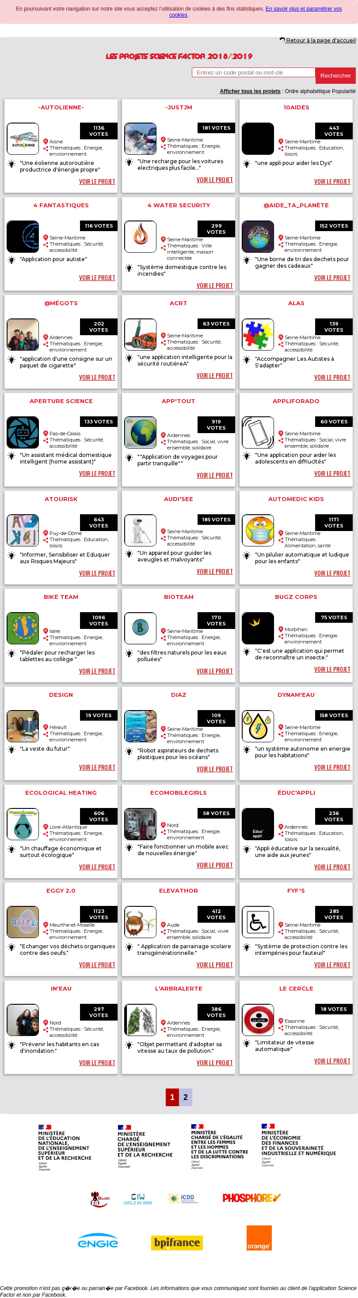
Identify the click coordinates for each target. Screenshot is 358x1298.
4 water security (178, 205)
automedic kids (296, 498)
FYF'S (296, 890)
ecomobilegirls (178, 792)
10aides (296, 107)
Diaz (179, 694)
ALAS (296, 303)
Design (61, 694)
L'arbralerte (178, 988)
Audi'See (178, 498)
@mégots (61, 303)
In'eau (61, 988)
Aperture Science (61, 400)
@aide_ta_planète (296, 205)
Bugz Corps (296, 596)
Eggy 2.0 (61, 890)
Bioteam (179, 596)
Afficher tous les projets (250, 91)
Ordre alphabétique (308, 91)
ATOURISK (61, 498)
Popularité (344, 91)
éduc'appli (296, 792)
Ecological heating (61, 792)
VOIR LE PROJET (97, 181)
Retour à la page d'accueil (318, 40)
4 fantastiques (61, 205)
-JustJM (178, 107)
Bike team (61, 596)
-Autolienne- (61, 107)
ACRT (178, 303)
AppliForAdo (296, 400)
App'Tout (178, 400)
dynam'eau (296, 694)
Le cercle (296, 988)
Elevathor (178, 890)
